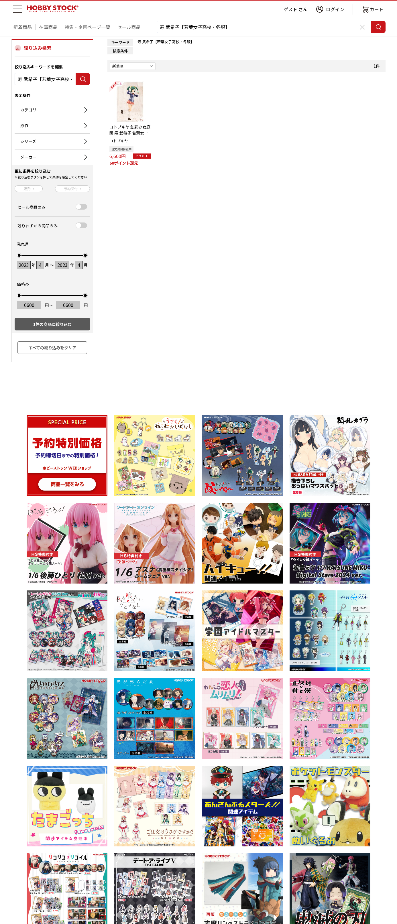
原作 (24, 125)
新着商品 (22, 27)
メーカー (28, 157)
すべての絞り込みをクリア (52, 347)
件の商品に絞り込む (52, 324)
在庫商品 (48, 27)
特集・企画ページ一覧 (87, 27)
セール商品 (128, 27)
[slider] (19, 255)
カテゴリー (30, 110)
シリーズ (28, 141)
